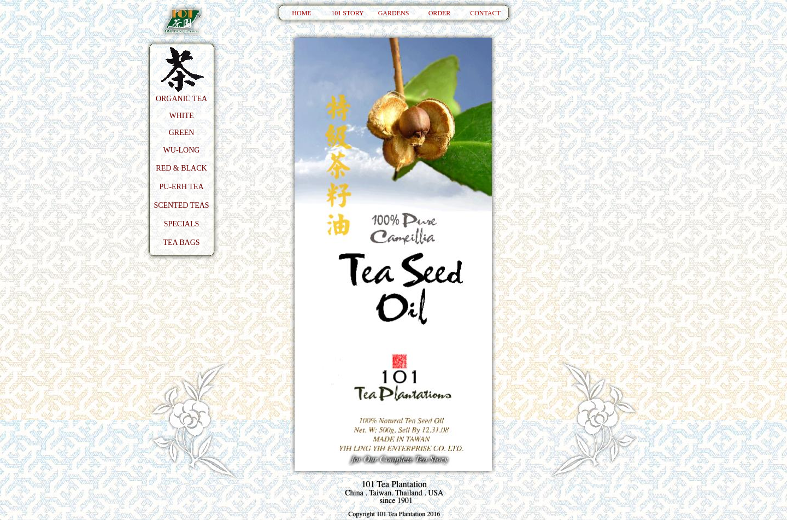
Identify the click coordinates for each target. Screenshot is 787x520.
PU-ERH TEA (181, 187)
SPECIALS (181, 224)
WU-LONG (181, 150)
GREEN (182, 132)
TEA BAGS (181, 242)
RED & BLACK (181, 168)
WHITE (181, 116)
